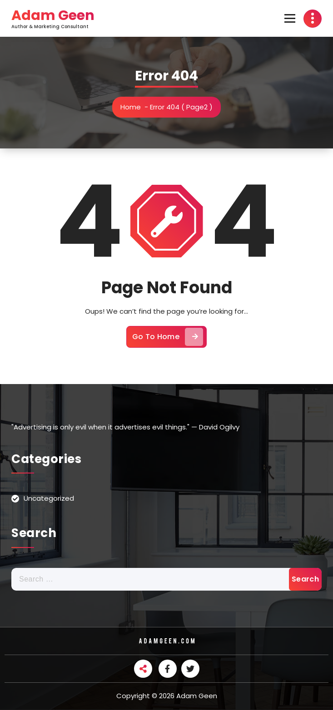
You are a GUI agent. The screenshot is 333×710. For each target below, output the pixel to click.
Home (130, 107)
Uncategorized (49, 498)
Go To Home (167, 337)
